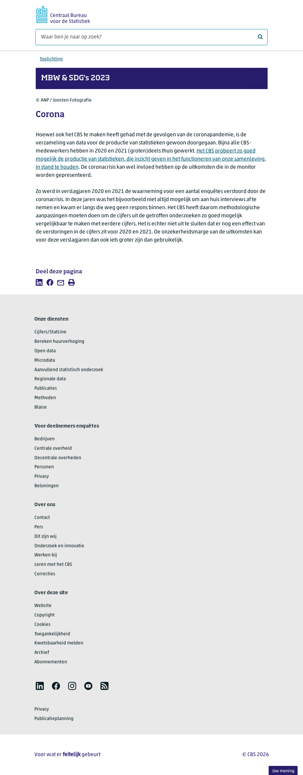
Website (43, 606)
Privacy (41, 476)
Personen (44, 467)
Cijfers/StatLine (50, 332)
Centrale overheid (53, 448)
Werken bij (45, 555)
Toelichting (51, 59)
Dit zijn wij (45, 536)
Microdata (44, 360)
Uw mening (283, 771)
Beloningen (46, 486)
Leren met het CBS (53, 564)
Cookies (42, 624)
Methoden (45, 398)
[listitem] (39, 282)
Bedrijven (44, 439)
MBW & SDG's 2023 (75, 78)
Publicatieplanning (53, 719)
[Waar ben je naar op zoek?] (151, 37)
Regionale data (50, 379)
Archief (41, 653)
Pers (38, 527)
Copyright (44, 615)
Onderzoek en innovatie (59, 546)
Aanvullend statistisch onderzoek (68, 370)
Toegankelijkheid (52, 634)
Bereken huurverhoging (59, 341)
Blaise (40, 407)
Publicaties (45, 388)
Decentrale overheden (57, 458)
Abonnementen (50, 662)
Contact (42, 518)
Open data (45, 351)
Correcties (44, 574)
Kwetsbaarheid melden (58, 643)
